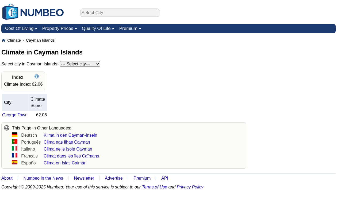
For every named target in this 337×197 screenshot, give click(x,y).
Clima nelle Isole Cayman (68, 149)
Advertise (114, 178)
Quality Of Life (96, 28)
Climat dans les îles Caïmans (71, 156)
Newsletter (84, 178)
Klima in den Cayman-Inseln (70, 135)
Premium (128, 28)
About (7, 178)
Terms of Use (154, 187)
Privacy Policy (190, 187)
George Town (15, 115)
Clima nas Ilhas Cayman (67, 142)
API (164, 178)
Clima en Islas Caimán (65, 163)
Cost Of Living (19, 28)
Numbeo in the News (43, 178)
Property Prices (57, 28)
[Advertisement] (295, 71)
